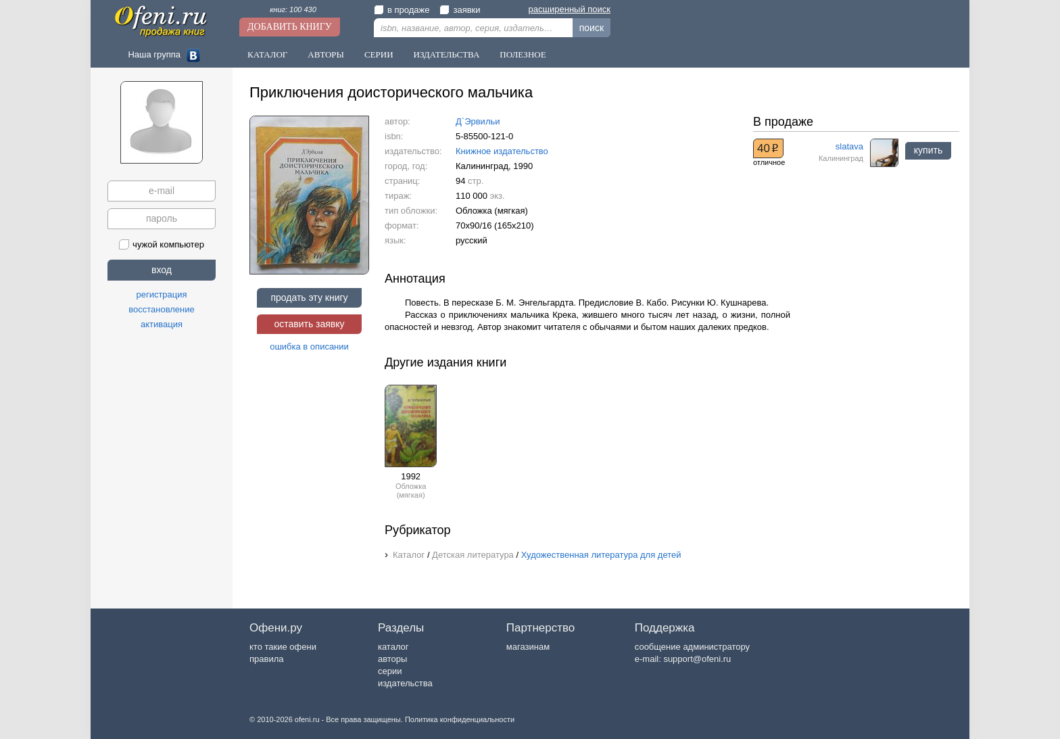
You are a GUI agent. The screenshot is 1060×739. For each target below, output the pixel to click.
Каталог (267, 54)
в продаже (401, 10)
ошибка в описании (309, 346)
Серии (378, 54)
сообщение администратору (692, 647)
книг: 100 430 (293, 9)
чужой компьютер (161, 244)
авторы (392, 659)
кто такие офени (282, 647)
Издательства (447, 54)
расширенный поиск (569, 9)
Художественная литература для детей (601, 555)
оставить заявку (309, 323)
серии (390, 671)
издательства (405, 683)
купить (928, 150)
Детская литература (473, 555)
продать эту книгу (308, 297)
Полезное (523, 54)
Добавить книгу (289, 27)
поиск (591, 27)
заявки (459, 10)
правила (266, 659)
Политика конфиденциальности (459, 719)
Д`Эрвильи (478, 121)
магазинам (528, 647)
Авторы (326, 54)
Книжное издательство (502, 151)
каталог (393, 647)
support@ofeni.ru (697, 659)
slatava (849, 146)
